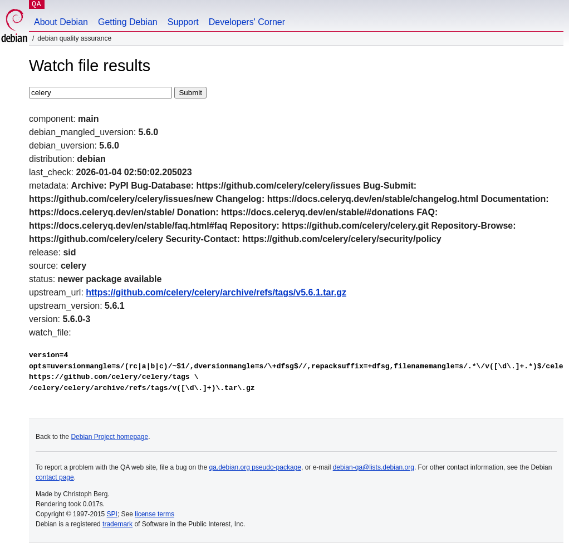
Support (183, 22)
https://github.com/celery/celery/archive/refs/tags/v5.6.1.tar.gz (216, 292)
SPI (112, 514)
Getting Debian (128, 22)
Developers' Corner (247, 22)
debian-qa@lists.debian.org (373, 467)
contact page (55, 477)
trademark (117, 524)
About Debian (61, 22)
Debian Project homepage (109, 437)
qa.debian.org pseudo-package (255, 467)
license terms (154, 514)
